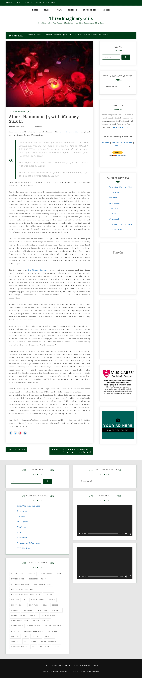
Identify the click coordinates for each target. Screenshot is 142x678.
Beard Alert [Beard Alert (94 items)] (17, 574)
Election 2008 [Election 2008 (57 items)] (18, 605)
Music (47, 10)
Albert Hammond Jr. (69, 132)
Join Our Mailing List (120, 187)
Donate (18, 3)
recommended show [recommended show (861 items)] (33, 631)
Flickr (112, 213)
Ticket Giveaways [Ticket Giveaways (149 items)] (19, 647)
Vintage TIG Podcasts (120, 224)
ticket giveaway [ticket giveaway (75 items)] (48, 641)
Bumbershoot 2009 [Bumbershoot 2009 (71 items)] (42, 584)
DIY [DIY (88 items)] (25, 600)
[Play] (79, 534)
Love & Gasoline (16, 449)
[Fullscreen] (129, 534)
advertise (117, 143)
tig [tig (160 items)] (33, 647)
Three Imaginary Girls (71, 18)
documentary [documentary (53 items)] (37, 600)
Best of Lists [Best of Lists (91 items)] (45, 574)
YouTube (113, 208)
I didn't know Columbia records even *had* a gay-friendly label (71, 450)
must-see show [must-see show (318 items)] (18, 615)
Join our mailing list (45, 3)
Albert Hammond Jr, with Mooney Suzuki (44, 119)
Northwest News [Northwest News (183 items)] (41, 620)
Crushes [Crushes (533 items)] (15, 600)
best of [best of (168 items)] (31, 574)
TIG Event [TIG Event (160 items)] (44, 647)
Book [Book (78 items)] (59, 574)
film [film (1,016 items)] (45, 605)
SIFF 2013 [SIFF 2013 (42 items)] (15, 641)
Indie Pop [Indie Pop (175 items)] (56, 610)
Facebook (114, 192)
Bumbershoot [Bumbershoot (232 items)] (17, 579)
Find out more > (121, 127)
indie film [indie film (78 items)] (42, 610)
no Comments (36, 127)
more (118, 145)
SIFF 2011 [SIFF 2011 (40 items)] (49, 636)
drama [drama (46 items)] (52, 600)
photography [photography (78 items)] (33, 626)
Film (59, 10)
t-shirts (128, 143)
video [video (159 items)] (56, 647)
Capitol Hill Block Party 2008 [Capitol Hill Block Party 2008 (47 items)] (25, 594)
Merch (106, 10)
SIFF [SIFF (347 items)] (25, 636)
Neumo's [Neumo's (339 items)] (34, 615)
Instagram (114, 203)
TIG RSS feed (116, 229)
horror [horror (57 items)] (14, 610)
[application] (104, 520)
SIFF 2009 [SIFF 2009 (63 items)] (36, 636)
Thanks (28, 3)
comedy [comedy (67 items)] (48, 594)
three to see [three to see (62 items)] (30, 641)
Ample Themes (92, 671)
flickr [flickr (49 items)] (55, 605)
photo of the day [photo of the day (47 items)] (53, 626)
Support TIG (90, 10)
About (9, 3)
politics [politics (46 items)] (15, 631)
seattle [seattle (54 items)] (15, 636)
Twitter (113, 198)
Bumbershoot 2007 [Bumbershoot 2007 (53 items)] (37, 579)
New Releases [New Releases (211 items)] (48, 615)
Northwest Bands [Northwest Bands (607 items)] (19, 620)
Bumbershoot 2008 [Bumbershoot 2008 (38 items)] (20, 584)
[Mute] (126, 534)
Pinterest (114, 219)
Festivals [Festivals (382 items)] (33, 605)
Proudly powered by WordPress (58, 671)
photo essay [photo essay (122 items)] (17, 626)
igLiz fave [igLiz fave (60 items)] (27, 610)
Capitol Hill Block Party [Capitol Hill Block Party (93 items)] (23, 589)
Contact (72, 10)
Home (35, 10)
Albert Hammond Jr (19, 111)
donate (105, 143)
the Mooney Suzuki (37, 270)
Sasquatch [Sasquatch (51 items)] (52, 631)
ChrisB (12, 127)
